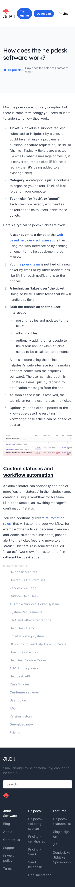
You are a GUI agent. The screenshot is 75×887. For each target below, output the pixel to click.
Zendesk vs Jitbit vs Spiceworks (62, 857)
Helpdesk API (20, 676)
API (55, 845)
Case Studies (19, 684)
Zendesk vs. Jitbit (23, 588)
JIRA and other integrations (30, 620)
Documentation (39, 875)
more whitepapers (15, 565)
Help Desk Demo (22, 628)
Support (9, 848)
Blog (6, 824)
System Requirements (26, 612)
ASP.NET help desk (24, 668)
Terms (7, 869)
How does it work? (24, 652)
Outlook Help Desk (24, 596)
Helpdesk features (23, 572)
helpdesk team (29, 264)
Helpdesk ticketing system (35, 823)
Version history (21, 716)
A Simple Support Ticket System (34, 604)
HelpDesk (12, 70)
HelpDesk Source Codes (28, 660)
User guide (18, 700)
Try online (24, 13)
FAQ (13, 708)
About (7, 832)
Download (44, 13)
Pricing (64, 13)
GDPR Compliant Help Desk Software (38, 644)
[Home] (10, 14)
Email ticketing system (27, 636)
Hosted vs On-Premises (27, 580)
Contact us (11, 840)
